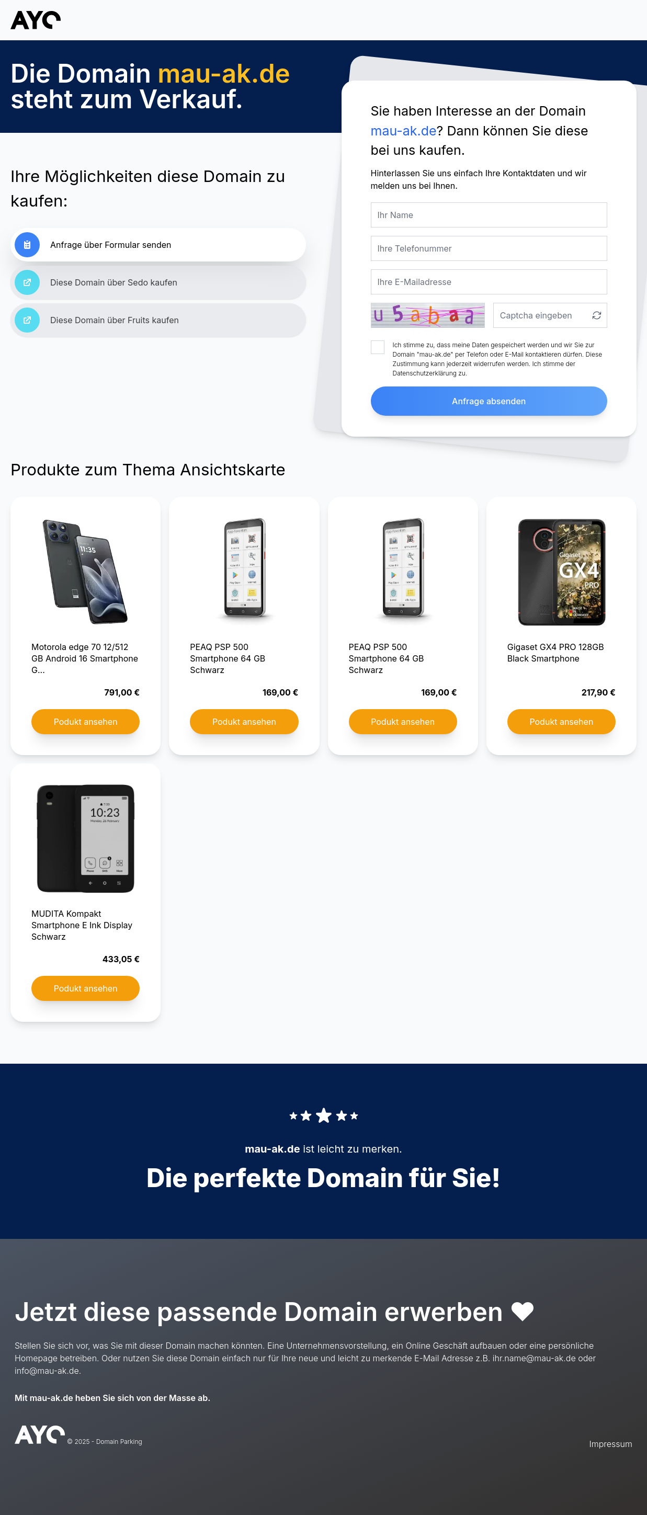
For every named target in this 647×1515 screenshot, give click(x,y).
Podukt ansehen (86, 721)
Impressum (610, 1444)
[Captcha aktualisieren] (596, 315)
